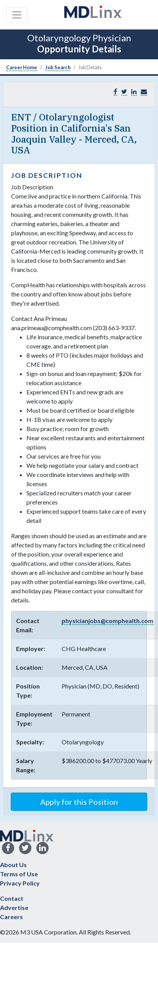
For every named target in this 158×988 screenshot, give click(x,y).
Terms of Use (19, 873)
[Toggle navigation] (17, 15)
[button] (144, 92)
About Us (13, 864)
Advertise (14, 907)
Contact (11, 898)
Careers (11, 916)
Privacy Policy (20, 883)
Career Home (21, 67)
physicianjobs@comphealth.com (107, 620)
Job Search (57, 67)
